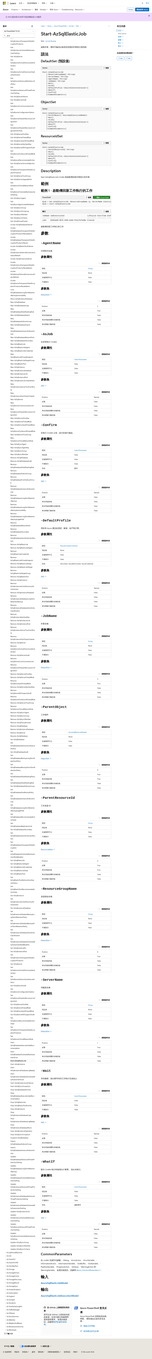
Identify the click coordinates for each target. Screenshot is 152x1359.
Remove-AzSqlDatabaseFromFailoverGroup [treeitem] (22, 480)
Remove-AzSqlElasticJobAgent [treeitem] (21, 548)
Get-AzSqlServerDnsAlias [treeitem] (19, 134)
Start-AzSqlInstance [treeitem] (17, 1064)
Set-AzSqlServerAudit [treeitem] (18, 985)
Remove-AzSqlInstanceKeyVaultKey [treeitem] (20, 615)
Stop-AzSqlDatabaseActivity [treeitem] (20, 1090)
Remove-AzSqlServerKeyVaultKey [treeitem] (22, 687)
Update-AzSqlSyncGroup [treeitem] (19, 1242)
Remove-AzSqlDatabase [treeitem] (19, 457)
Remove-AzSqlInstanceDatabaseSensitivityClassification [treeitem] (22, 608)
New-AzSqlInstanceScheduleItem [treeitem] (22, 380)
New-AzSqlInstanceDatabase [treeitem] (20, 370)
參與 (33, 1352)
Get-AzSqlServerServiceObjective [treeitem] (22, 163)
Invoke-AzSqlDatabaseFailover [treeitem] (21, 224)
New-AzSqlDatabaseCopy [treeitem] (19, 305)
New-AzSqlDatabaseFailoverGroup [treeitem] (20, 320)
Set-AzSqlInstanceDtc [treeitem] (18, 948)
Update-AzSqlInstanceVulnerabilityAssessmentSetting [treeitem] (22, 1218)
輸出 (121, 46)
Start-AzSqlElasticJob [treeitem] (18, 1061)
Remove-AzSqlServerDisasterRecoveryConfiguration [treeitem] (22, 668)
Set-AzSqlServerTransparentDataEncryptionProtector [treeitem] (22, 1030)
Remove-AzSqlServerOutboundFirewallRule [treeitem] (22, 698)
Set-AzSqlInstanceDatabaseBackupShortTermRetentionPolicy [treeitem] (22, 923)
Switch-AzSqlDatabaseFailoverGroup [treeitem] (20, 1142)
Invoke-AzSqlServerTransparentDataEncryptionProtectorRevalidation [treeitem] (22, 283)
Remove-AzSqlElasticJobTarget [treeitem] (21, 567)
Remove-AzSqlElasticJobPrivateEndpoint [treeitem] (21, 558)
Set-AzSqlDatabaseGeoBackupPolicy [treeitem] (22, 791)
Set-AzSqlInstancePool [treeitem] (18, 951)
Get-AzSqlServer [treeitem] (16, 56)
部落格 (24, 1352)
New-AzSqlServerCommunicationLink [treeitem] (22, 404)
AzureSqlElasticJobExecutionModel (59, 1295)
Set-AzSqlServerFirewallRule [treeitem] (20, 1008)
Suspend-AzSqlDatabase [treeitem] (19, 1138)
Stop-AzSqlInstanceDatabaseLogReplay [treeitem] (22, 1120)
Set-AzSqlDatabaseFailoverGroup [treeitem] (22, 786)
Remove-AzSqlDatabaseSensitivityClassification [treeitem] (22, 538)
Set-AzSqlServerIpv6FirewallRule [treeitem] (22, 1011)
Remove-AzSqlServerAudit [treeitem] (20, 655)
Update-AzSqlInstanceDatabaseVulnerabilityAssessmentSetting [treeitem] (22, 1205)
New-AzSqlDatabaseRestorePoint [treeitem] (22, 337)
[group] (76, 203)
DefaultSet (46, 294)
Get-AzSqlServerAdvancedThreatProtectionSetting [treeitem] (22, 90)
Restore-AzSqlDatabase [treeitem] (18, 726)
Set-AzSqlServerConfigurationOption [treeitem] (22, 990)
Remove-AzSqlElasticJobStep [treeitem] (20, 563)
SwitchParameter (80, 359)
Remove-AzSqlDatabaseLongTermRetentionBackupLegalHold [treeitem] (22, 516)
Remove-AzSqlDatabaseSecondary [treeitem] (19, 530)
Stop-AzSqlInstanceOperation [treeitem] (21, 1131)
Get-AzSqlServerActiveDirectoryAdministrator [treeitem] (22, 63)
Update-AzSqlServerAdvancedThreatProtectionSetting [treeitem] (22, 1227)
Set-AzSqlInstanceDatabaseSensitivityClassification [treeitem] (22, 933)
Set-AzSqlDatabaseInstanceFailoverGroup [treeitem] (22, 799)
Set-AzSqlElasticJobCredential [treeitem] (21, 867)
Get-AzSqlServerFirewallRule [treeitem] (20, 137)
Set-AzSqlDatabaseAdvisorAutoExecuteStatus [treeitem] (22, 746)
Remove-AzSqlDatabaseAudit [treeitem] (21, 461)
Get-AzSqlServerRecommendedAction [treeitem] (22, 158)
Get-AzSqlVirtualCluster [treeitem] (19, 221)
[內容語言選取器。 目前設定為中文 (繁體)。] (9, 1346)
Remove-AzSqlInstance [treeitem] (18, 580)
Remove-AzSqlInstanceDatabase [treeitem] (22, 592)
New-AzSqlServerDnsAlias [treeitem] (19, 418)
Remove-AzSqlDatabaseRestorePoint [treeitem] (20, 524)
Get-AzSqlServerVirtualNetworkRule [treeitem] (21, 184)
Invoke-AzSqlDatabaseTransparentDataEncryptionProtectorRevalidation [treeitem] (22, 231)
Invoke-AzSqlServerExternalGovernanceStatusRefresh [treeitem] (22, 274)
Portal (130, 9)
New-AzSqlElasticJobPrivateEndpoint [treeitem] (21, 355)
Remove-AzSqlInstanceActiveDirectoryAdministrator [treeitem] (22, 586)
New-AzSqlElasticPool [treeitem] (18, 364)
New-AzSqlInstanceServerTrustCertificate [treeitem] (22, 387)
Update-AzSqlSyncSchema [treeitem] (20, 1249)
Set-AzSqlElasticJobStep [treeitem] (19, 870)
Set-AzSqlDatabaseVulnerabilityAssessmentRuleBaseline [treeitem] (22, 854)
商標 (75, 1352)
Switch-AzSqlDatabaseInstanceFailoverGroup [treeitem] (22, 1150)
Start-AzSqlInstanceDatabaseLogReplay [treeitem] (22, 1069)
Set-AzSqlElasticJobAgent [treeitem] (19, 864)
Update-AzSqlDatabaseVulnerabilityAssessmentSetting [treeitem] (22, 1178)
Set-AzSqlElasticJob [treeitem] (17, 860)
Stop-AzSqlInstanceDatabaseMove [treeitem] (21, 1126)
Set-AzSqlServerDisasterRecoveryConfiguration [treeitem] (22, 998)
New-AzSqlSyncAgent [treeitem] (18, 444)
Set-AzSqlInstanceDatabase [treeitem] (20, 908)
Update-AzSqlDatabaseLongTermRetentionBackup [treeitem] (22, 1169)
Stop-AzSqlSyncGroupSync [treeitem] (20, 1134)
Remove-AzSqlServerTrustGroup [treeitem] (22, 703)
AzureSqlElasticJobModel (78, 732)
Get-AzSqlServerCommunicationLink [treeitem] (22, 104)
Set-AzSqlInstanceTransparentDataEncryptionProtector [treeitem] (22, 958)
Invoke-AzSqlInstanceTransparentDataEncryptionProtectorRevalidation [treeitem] (22, 265)
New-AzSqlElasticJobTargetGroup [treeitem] (22, 360)
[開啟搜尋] (142, 3)
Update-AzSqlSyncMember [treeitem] (20, 1246)
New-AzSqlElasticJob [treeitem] (17, 344)
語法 (121, 30)
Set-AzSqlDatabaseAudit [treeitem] (19, 752)
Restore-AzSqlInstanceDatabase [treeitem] (22, 729)
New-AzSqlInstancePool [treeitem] (19, 377)
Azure (49, 26)
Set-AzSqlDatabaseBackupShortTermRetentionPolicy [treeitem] (22, 767)
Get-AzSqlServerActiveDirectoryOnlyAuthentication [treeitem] (22, 72)
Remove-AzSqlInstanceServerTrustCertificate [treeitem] (22, 630)
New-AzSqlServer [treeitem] (16, 399)
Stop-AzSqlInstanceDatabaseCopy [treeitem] (20, 1113)
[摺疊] (32, 26)
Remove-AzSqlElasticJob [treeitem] (19, 544)
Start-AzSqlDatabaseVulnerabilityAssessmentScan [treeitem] (22, 1054)
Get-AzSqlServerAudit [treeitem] (18, 100)
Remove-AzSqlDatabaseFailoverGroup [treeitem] (20, 472)
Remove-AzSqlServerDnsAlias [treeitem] (21, 674)
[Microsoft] (4, 3)
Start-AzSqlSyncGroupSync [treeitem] (20, 1086)
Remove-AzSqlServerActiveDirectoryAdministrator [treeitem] (22, 649)
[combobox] (19, 31)
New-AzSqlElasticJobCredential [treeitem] (21, 351)
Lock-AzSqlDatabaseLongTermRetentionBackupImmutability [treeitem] (22, 292)
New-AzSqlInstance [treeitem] (17, 367)
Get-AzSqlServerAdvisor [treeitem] (19, 96)
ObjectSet (46, 758)
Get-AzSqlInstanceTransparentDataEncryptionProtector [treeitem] (22, 41)
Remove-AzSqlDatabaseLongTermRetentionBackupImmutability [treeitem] (22, 507)
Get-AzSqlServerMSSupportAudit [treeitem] (22, 147)
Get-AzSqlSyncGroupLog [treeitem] (19, 211)
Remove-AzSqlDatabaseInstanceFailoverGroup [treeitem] (22, 489)
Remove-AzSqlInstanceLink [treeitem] (20, 620)
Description (122, 33)
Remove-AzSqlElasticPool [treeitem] (19, 576)
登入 (147, 3)
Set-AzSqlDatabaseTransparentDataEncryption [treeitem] (22, 845)
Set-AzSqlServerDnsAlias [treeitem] (19, 1004)
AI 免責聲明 (7, 1352)
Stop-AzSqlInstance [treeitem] (17, 1109)
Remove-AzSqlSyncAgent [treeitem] (19, 712)
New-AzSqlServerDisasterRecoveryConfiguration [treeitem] (22, 412)
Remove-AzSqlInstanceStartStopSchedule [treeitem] (22, 637)
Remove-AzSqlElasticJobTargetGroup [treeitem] (20, 571)
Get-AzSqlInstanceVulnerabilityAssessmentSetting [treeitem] (22, 50)
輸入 (121, 43)
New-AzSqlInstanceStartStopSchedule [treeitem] (22, 394)
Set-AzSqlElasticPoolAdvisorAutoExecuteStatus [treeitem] (22, 880)
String (90, 268)
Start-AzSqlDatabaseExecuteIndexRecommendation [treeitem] (22, 1045)
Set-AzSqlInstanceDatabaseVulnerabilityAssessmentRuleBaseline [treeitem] (22, 942)
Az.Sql (71, 26)
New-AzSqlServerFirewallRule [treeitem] (20, 421)
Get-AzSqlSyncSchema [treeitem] (18, 218)
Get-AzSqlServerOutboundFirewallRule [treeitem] (22, 152)
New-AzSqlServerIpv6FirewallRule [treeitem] (22, 425)
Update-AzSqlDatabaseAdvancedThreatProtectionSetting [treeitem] (22, 1159)
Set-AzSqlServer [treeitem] (16, 964)
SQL (77, 26)
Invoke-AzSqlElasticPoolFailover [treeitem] (21, 246)
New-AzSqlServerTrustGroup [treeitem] (20, 434)
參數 (121, 40)
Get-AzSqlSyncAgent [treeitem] (18, 198)
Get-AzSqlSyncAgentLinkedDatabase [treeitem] (22, 202)
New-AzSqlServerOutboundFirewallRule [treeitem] (22, 429)
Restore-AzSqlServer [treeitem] (17, 733)
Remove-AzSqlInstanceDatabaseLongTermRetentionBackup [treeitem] (22, 599)
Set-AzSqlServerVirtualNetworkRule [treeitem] (21, 1037)
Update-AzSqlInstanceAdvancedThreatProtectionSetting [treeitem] (22, 1187)
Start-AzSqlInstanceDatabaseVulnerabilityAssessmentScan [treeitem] (22, 1077)
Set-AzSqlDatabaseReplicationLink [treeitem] (21, 824)
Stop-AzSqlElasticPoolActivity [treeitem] (21, 1105)
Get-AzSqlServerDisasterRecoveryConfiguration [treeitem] (22, 119)
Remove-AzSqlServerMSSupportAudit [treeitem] (20, 691)
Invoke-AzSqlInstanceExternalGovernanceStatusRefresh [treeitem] (22, 252)
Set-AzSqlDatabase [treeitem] (17, 739)
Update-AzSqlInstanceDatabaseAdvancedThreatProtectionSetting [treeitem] (22, 1196)
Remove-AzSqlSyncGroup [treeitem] (19, 716)
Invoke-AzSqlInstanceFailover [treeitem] (21, 259)
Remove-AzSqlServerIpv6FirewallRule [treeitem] (20, 682)
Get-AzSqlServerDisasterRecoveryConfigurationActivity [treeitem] (22, 128)
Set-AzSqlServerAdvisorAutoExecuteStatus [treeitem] (22, 979)
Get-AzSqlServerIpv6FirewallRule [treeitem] (22, 141)
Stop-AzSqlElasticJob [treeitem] (18, 1102)
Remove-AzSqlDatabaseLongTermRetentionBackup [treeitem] (22, 498)
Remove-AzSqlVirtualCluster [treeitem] (20, 722)
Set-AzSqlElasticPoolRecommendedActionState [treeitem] (22, 889)
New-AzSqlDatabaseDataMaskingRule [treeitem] (22, 310)
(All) (44, 385)
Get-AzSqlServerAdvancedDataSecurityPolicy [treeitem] (22, 81)
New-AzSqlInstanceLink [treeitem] (19, 374)
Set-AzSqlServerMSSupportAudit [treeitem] (22, 1014)
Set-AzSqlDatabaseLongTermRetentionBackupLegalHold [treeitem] (22, 808)
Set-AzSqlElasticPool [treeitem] (17, 874)
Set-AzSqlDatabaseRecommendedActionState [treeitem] (22, 817)
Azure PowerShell (60, 26)
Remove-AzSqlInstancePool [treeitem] (20, 624)
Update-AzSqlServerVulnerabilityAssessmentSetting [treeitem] (22, 1236)
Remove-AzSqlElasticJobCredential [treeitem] (19, 552)
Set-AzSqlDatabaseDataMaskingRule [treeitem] (22, 781)
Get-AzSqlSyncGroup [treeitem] (18, 208)
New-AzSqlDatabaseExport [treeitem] (20, 315)
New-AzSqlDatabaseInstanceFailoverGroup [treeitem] (22, 331)
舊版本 (16, 1352)
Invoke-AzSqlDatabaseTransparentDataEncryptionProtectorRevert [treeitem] (22, 240)
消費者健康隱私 (53, 1352)
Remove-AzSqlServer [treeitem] (18, 643)
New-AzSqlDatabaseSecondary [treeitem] (21, 340)
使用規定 (67, 1352)
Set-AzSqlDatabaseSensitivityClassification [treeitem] (22, 836)
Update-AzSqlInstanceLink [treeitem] (20, 1211)
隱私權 (40, 1352)
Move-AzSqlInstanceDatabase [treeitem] (21, 299)
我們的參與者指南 (55, 1323)
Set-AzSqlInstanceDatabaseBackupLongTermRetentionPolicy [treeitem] (22, 914)
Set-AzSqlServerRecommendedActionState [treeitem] (22, 1021)
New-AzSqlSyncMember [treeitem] (19, 454)
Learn (43, 26)
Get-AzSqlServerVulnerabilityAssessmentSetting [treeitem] (22, 192)
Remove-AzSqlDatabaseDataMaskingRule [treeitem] (22, 465)
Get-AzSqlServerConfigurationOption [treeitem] (22, 111)
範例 (121, 37)
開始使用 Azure (142, 9)
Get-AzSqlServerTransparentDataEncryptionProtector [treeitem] (22, 170)
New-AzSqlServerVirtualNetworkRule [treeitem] (21, 439)
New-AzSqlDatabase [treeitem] (17, 302)
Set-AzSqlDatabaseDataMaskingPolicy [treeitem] (22, 775)
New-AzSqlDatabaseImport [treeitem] (20, 325)
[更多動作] (109, 26)
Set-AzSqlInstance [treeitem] (17, 895)
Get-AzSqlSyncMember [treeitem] (19, 214)
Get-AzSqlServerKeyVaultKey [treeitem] (20, 144)
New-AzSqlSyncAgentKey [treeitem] (19, 447)
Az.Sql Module (50, 41)
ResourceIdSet (48, 849)
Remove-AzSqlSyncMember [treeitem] (20, 719)
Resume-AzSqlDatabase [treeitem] (19, 736)
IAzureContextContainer (69, 546)
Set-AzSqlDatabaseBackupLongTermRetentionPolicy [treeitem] (22, 758)
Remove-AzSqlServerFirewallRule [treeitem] (22, 677)
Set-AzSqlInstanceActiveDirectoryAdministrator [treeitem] (22, 902)
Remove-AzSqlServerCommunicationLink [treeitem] (22, 660)
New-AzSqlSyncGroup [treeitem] (18, 451)
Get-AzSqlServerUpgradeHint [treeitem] (21, 179)
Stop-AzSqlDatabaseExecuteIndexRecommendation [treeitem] (22, 1096)
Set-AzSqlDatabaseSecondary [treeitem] (21, 829)
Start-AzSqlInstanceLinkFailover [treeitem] (21, 1083)
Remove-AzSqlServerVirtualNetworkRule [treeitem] (21, 707)
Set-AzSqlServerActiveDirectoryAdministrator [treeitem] (22, 970)
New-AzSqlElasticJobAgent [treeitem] (20, 347)
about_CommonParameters (87, 1270)
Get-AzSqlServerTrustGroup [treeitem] (20, 176)
